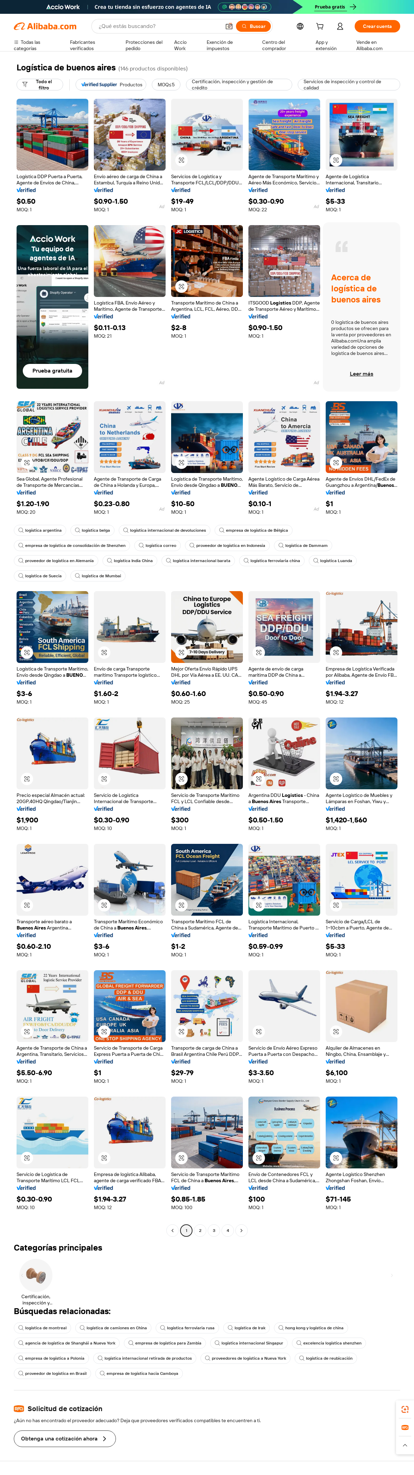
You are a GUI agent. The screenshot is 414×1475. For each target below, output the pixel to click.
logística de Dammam (303, 545)
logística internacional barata (198, 560)
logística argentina (40, 530)
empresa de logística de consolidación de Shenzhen (72, 545)
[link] (405, 1409)
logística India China (130, 560)
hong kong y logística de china (311, 1328)
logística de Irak (246, 1328)
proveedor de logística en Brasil (52, 1373)
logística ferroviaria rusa (187, 1328)
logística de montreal (42, 1328)
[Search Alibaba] (159, 26)
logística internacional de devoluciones (164, 530)
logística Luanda (332, 560)
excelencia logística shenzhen (329, 1343)
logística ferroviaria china (272, 560)
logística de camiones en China (113, 1328)
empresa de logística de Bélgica (253, 530)
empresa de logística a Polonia (51, 1358)
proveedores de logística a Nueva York (245, 1358)
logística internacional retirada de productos (145, 1358)
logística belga (92, 530)
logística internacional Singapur (249, 1343)
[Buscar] (253, 26)
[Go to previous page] (172, 1230)
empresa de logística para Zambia (164, 1343)
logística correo (157, 545)
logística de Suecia (40, 576)
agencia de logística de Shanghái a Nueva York (66, 1343)
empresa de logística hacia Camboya (139, 1373)
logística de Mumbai (98, 576)
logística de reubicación (326, 1358)
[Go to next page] (241, 1230)
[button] (229, 26)
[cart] (321, 27)
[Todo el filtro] (40, 84)
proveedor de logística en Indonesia (227, 545)
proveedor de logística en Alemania (56, 560)
